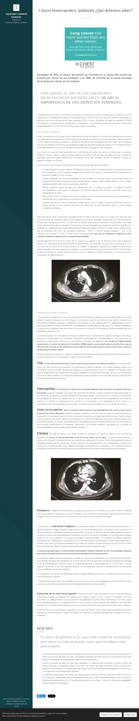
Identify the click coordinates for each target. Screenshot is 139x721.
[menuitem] (16, 339)
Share (41, 696)
